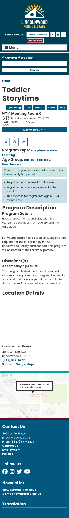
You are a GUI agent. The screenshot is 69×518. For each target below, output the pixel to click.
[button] (14, 35)
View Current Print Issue (19, 490)
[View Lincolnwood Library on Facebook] (5, 472)
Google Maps (25, 364)
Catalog (11, 57)
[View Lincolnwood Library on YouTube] (27, 472)
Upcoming (14, 107)
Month (39, 107)
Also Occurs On (34, 129)
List (28, 107)
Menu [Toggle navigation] (12, 47)
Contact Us (10, 446)
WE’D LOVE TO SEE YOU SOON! (34, 385)
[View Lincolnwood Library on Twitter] (20, 472)
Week (51, 107)
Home (6, 81)
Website (27, 57)
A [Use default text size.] (63, 34)
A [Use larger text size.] (58, 34)
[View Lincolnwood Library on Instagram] (12, 472)
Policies (7, 454)
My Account (35, 40)
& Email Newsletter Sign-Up (22, 494)
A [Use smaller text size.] (53, 34)
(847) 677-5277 (13, 360)
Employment (11, 450)
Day (62, 107)
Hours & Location (37, 34)
